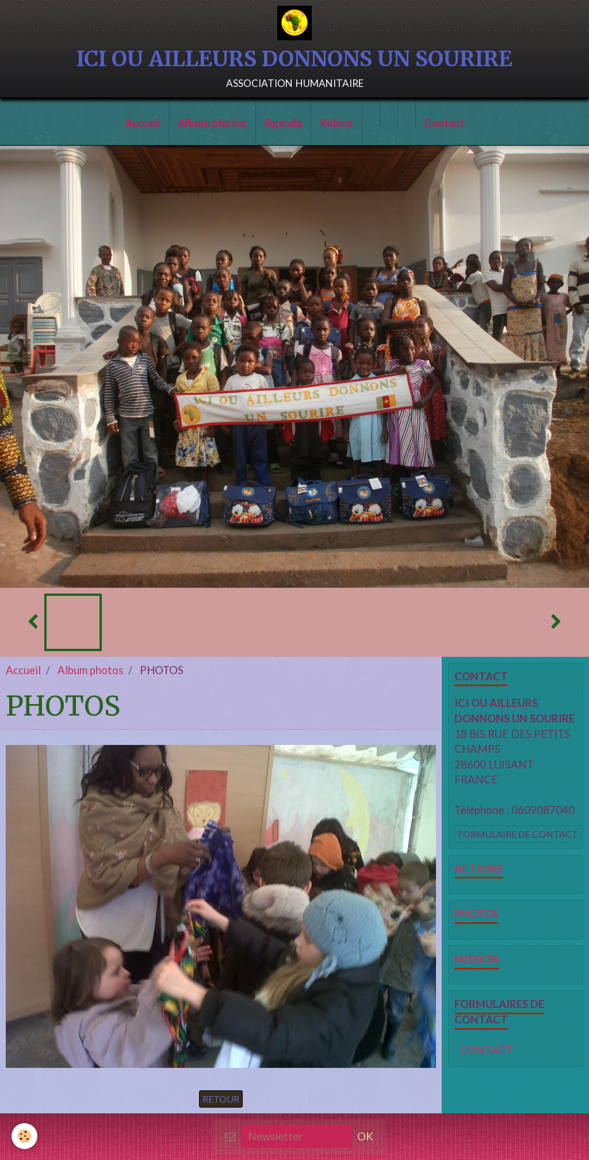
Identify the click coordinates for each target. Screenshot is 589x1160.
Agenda (283, 122)
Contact (444, 122)
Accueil (142, 122)
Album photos (212, 122)
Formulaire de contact (518, 833)
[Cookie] (24, 1136)
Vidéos (336, 122)
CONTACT (486, 1050)
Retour (220, 1098)
